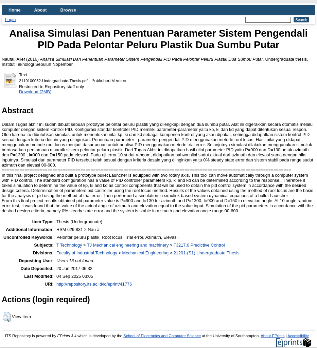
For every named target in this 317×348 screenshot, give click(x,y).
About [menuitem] (40, 10)
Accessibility (298, 336)
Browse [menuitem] (68, 10)
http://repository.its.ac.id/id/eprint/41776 (94, 284)
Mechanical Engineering (145, 252)
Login (10, 19)
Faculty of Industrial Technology (86, 252)
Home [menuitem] (14, 10)
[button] (7, 317)
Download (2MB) (35, 91)
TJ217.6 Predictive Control (199, 245)
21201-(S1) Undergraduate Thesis (207, 252)
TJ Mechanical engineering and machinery (128, 245)
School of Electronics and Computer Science (162, 336)
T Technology (69, 245)
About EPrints (272, 336)
